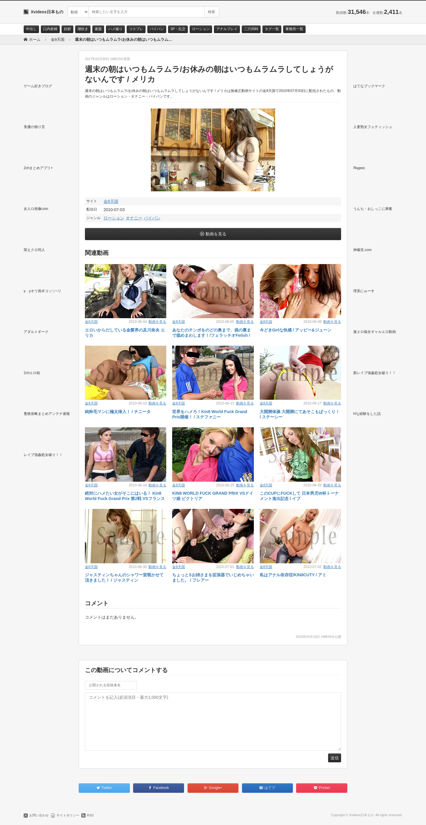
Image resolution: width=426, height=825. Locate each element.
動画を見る (216, 234)
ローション (201, 29)
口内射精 (50, 29)
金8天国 (111, 201)
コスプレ (136, 29)
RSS (90, 815)
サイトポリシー (68, 815)
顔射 (67, 29)
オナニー (134, 218)
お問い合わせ (39, 815)
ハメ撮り (115, 29)
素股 (98, 29)
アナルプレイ (227, 29)
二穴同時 (251, 29)
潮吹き (83, 29)
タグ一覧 (272, 29)
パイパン (157, 29)
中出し (31, 29)
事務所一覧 (294, 29)
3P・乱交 (177, 29)
